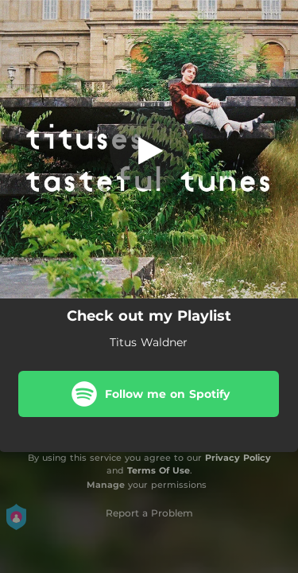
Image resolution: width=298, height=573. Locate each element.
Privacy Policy (238, 457)
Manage (106, 484)
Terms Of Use (158, 470)
